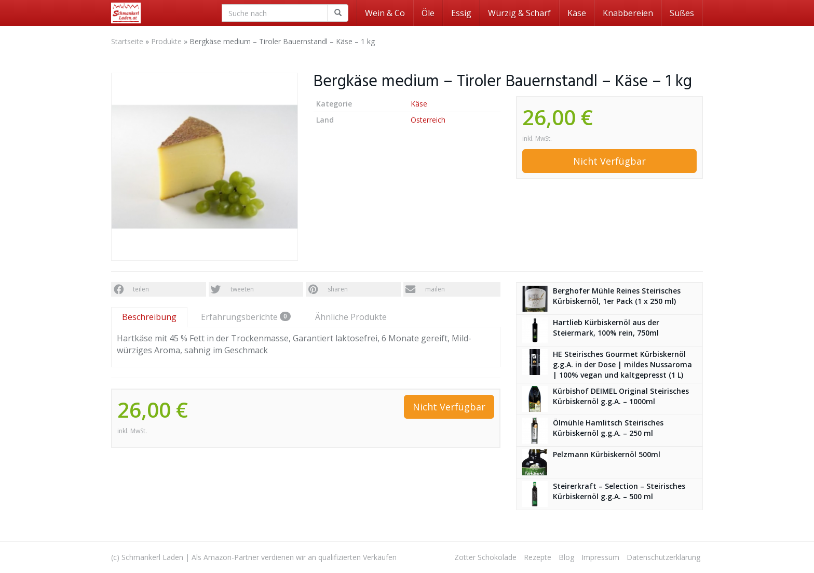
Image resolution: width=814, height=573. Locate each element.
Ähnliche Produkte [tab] (351, 317)
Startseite (127, 41)
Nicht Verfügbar (609, 161)
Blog (566, 557)
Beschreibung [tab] (149, 317)
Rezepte (537, 557)
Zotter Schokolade (485, 557)
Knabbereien (628, 13)
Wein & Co (385, 13)
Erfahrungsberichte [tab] (246, 317)
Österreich (428, 120)
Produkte (166, 41)
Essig (461, 13)
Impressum (600, 557)
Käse (576, 13)
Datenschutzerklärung (663, 557)
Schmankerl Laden (152, 557)
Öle (428, 13)
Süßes (682, 13)
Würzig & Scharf (519, 13)
